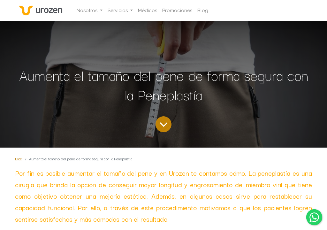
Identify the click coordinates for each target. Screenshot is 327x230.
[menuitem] (147, 10)
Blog (18, 159)
